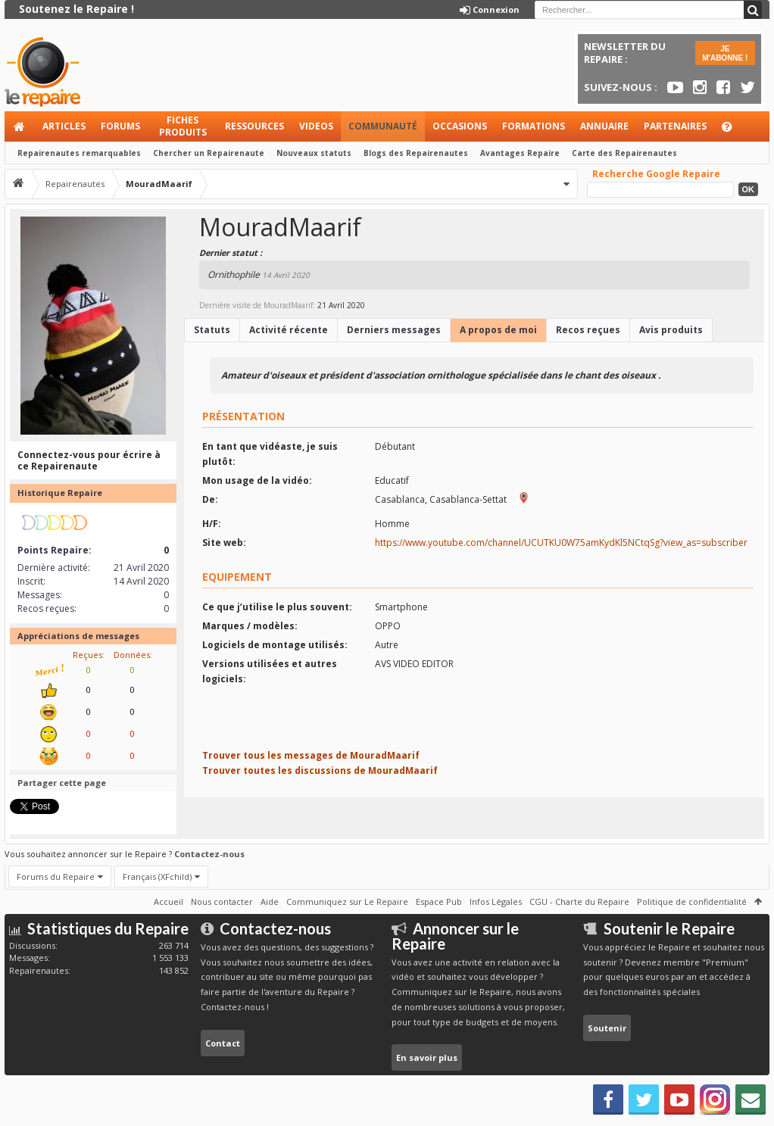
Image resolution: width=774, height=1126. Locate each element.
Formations (533, 126)
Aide (733, 130)
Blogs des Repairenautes (416, 153)
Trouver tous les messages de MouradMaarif (311, 755)
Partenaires (675, 126)
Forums (120, 126)
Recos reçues (588, 329)
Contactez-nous (209, 853)
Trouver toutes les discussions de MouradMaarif (320, 770)
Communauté (382, 126)
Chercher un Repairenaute (208, 153)
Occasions (459, 126)
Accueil (20, 126)
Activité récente (288, 329)
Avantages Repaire (520, 153)
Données (132, 654)
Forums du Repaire (56, 876)
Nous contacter (222, 901)
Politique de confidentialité (692, 901)
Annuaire (604, 126)
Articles (64, 126)
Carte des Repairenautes (624, 153)
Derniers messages (394, 329)
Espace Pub (439, 901)
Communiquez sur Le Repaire (347, 901)
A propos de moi (498, 329)
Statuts (212, 329)
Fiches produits (183, 126)
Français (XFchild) (157, 876)
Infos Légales (496, 901)
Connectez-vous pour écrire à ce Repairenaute (89, 461)
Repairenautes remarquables (79, 153)
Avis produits (671, 329)
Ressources (254, 126)
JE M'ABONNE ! (724, 53)
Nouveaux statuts (313, 153)
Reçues (87, 654)
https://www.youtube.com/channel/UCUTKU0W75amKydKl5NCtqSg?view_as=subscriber (561, 542)
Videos (316, 126)
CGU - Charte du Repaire (579, 901)
